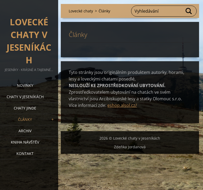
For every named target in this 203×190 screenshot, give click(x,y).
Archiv (25, 130)
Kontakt (25, 153)
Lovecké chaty (81, 10)
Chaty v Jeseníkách (25, 96)
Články (25, 119)
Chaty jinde (25, 108)
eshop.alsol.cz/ (122, 105)
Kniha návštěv (25, 142)
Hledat (189, 11)
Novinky (25, 85)
